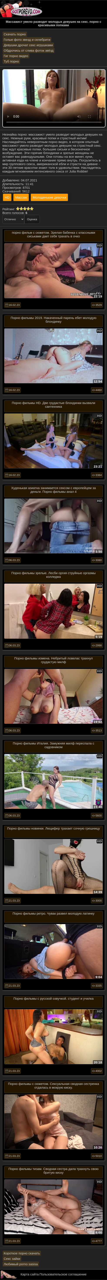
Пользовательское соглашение (62, 1274)
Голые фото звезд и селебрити (27, 39)
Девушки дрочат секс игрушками (28, 45)
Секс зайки (12, 1258)
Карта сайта (30, 1274)
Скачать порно (15, 34)
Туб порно (11, 61)
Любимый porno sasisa (21, 1264)
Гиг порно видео (16, 56)
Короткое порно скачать (22, 1253)
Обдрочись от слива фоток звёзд (29, 50)
